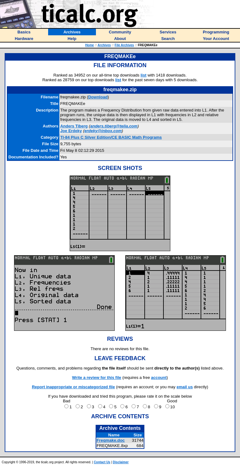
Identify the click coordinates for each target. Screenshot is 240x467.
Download (98, 97)
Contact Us (102, 462)
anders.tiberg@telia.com (113, 126)
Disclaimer (121, 462)
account (159, 377)
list (144, 75)
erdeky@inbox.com (103, 130)
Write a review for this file (96, 377)
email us (185, 387)
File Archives (124, 45)
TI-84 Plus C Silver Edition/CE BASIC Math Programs (111, 137)
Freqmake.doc (111, 440)
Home (89, 45)
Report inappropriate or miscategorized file (73, 387)
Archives (104, 45)
